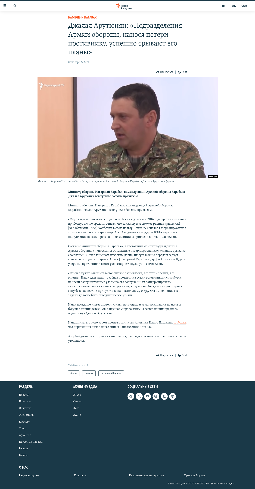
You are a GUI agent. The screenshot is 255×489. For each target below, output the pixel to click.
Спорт (23, 428)
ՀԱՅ (244, 6)
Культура (24, 421)
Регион (23, 448)
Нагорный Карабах (82, 17)
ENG (234, 6)
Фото (76, 408)
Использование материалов (146, 475)
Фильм (77, 401)
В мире (23, 455)
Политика (25, 401)
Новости (24, 394)
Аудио (77, 415)
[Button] (164, 72)
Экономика (26, 415)
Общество (25, 408)
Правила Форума (194, 475)
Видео (77, 394)
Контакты (80, 475)
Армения (25, 435)
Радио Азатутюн (29, 475)
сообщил (179, 322)
